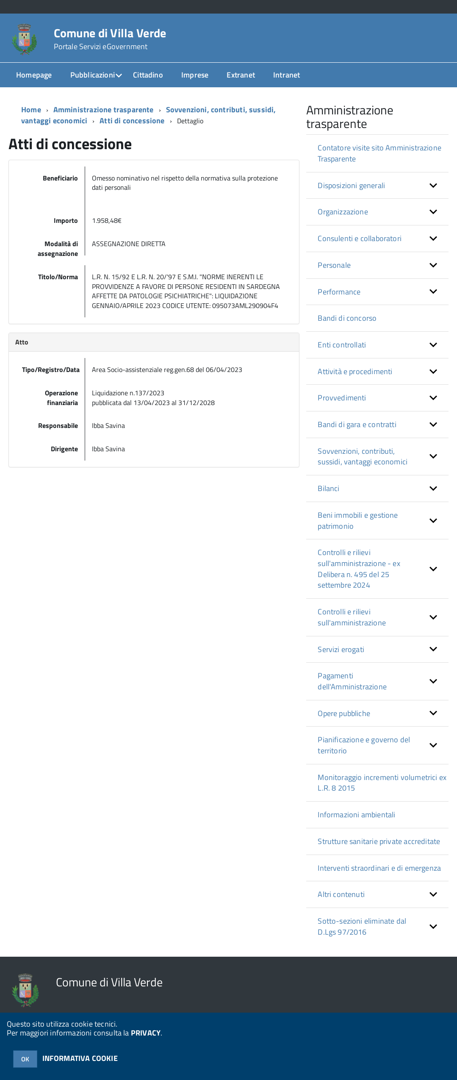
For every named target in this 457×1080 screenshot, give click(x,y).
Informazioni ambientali (356, 814)
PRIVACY (146, 1032)
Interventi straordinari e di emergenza (379, 868)
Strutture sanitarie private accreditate (379, 841)
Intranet (286, 75)
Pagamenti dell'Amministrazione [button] (352, 681)
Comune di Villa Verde (110, 39)
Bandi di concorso (347, 318)
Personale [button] (334, 265)
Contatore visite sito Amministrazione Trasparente (379, 153)
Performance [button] (339, 291)
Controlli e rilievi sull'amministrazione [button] (352, 617)
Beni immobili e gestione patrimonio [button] (358, 520)
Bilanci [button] (328, 488)
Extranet (241, 75)
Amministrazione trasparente (103, 109)
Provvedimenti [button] (342, 397)
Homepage (34, 75)
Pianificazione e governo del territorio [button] (364, 745)
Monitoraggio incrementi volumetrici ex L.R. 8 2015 (382, 783)
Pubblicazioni (92, 75)
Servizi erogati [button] (341, 649)
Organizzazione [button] (343, 211)
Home (31, 109)
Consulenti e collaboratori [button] (360, 238)
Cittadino (148, 75)
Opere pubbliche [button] (344, 713)
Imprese (194, 75)
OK (25, 1059)
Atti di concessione (132, 120)
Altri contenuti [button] (341, 894)
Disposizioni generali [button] (351, 185)
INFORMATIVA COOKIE (80, 1058)
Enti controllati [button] (342, 344)
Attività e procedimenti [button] (355, 371)
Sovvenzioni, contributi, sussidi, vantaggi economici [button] (362, 456)
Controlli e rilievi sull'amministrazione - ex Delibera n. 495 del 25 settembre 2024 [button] (359, 569)
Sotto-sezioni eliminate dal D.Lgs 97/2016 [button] (362, 926)
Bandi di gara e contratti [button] (357, 424)
